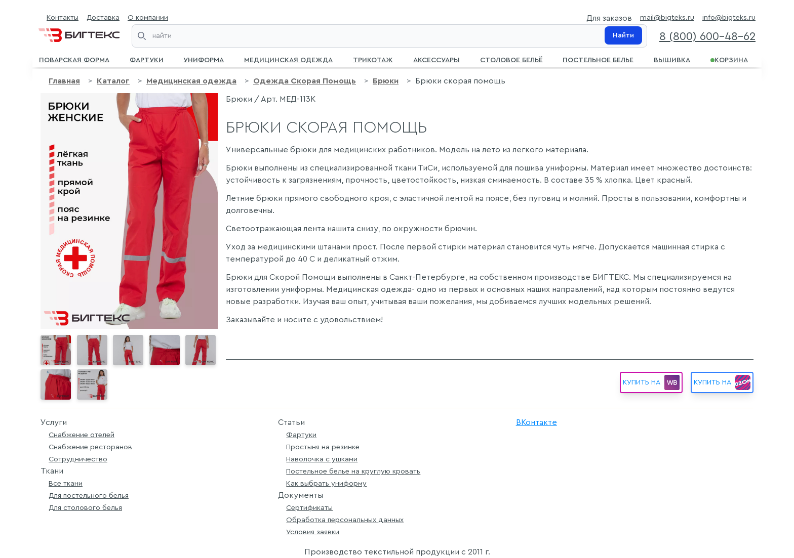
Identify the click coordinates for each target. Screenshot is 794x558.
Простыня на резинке (323, 447)
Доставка (103, 17)
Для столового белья (85, 507)
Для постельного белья (89, 495)
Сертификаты (309, 507)
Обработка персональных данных (345, 520)
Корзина (729, 59)
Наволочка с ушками (322, 459)
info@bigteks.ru (729, 17)
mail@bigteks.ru (667, 17)
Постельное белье (598, 59)
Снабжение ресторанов (90, 447)
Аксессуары (436, 59)
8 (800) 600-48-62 (707, 36)
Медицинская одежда (288, 59)
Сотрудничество (78, 459)
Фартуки (147, 59)
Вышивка (672, 59)
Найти (623, 35)
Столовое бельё (511, 59)
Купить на (722, 382)
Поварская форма (74, 59)
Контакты (62, 17)
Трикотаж (373, 59)
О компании (148, 17)
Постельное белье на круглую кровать (353, 471)
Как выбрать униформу (326, 483)
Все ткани (66, 483)
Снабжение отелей (81, 435)
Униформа (203, 59)
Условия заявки (312, 532)
